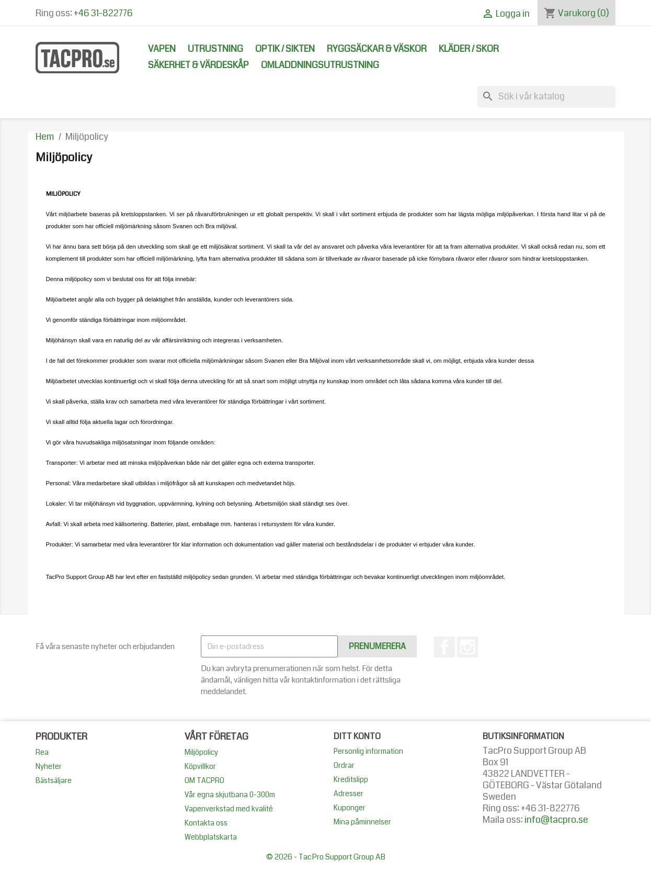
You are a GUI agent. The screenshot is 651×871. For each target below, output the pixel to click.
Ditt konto (357, 736)
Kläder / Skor (469, 48)
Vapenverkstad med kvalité (229, 808)
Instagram (467, 646)
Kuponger (350, 807)
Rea (42, 752)
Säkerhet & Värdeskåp (198, 65)
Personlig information (368, 751)
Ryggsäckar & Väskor (377, 48)
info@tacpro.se (556, 820)
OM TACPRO (204, 780)
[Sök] (546, 97)
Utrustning (215, 48)
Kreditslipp (351, 779)
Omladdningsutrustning (320, 65)
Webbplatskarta (211, 837)
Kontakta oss (206, 823)
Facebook (444, 646)
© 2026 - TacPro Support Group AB (325, 857)
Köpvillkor (200, 766)
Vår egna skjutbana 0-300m (230, 794)
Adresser (348, 793)
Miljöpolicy (201, 752)
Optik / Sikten (285, 48)
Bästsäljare (54, 780)
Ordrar (344, 765)
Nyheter (49, 766)
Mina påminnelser (362, 822)
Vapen (162, 48)
